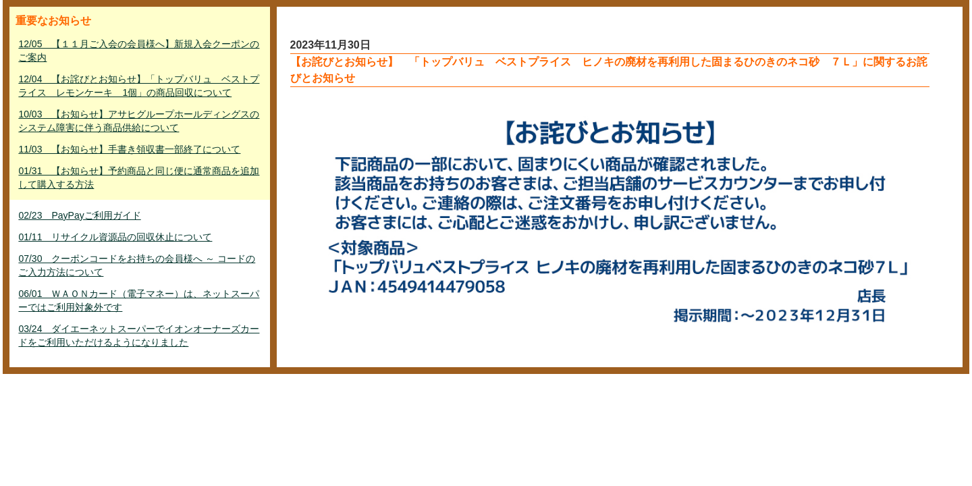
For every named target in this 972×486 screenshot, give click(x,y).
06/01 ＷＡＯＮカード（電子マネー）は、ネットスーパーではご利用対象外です (138, 300)
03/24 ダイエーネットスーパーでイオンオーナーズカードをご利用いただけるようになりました (138, 335)
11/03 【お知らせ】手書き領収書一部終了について (129, 149)
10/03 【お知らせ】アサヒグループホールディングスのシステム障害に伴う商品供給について (138, 121)
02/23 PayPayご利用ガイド (79, 215)
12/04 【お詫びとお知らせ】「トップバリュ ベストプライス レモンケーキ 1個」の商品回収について (138, 86)
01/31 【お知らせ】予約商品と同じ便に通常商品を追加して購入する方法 (138, 177)
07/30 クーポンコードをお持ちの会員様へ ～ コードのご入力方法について (136, 265)
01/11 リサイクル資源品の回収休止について (115, 237)
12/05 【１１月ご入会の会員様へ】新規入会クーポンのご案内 (138, 50)
